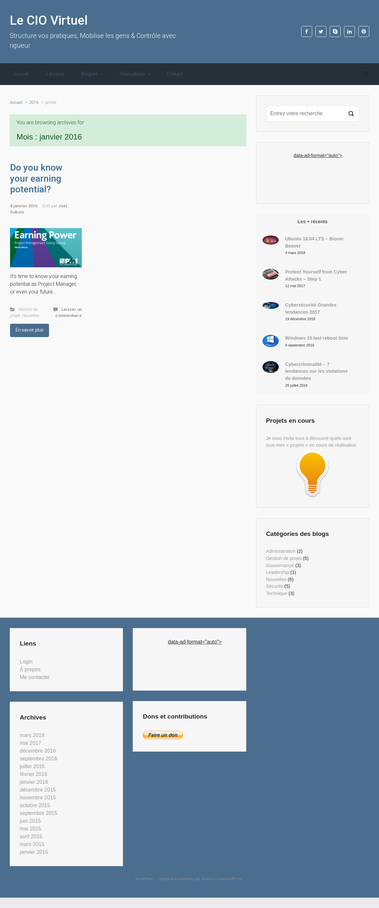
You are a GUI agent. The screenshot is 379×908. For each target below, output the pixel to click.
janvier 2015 (34, 852)
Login (26, 661)
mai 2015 (30, 828)
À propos (54, 74)
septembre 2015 (38, 813)
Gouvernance (280, 565)
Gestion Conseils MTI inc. (222, 879)
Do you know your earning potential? (36, 178)
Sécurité (274, 586)
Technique (276, 593)
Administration (281, 551)
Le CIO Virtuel (49, 20)
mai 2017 (30, 743)
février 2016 (33, 774)
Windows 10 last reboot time (316, 338)
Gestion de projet (284, 558)
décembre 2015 (38, 790)
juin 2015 (30, 821)
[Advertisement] (318, 175)
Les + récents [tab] (312, 221)
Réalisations (132, 74)
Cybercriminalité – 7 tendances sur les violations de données (316, 371)
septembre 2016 (38, 758)
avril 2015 (31, 836)
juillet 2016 (32, 766)
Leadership (277, 572)
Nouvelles (30, 315)
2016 (33, 102)
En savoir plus (29, 330)
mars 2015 (32, 844)
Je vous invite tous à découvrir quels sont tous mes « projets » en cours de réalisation (311, 442)
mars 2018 (32, 735)
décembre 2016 (38, 751)
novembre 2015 (38, 797)
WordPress (144, 879)
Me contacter (35, 677)
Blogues (89, 74)
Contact (175, 74)
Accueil (20, 74)
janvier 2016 (34, 782)
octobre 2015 (35, 805)
